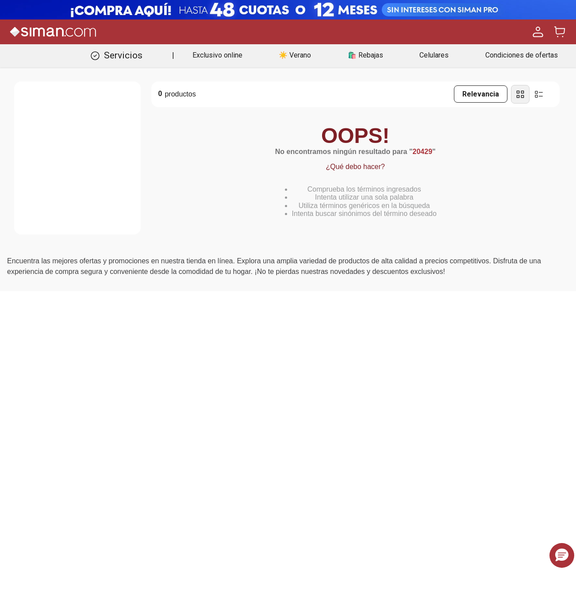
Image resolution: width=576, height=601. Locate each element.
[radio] (520, 94)
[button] (561, 555)
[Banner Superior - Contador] (288, 9)
